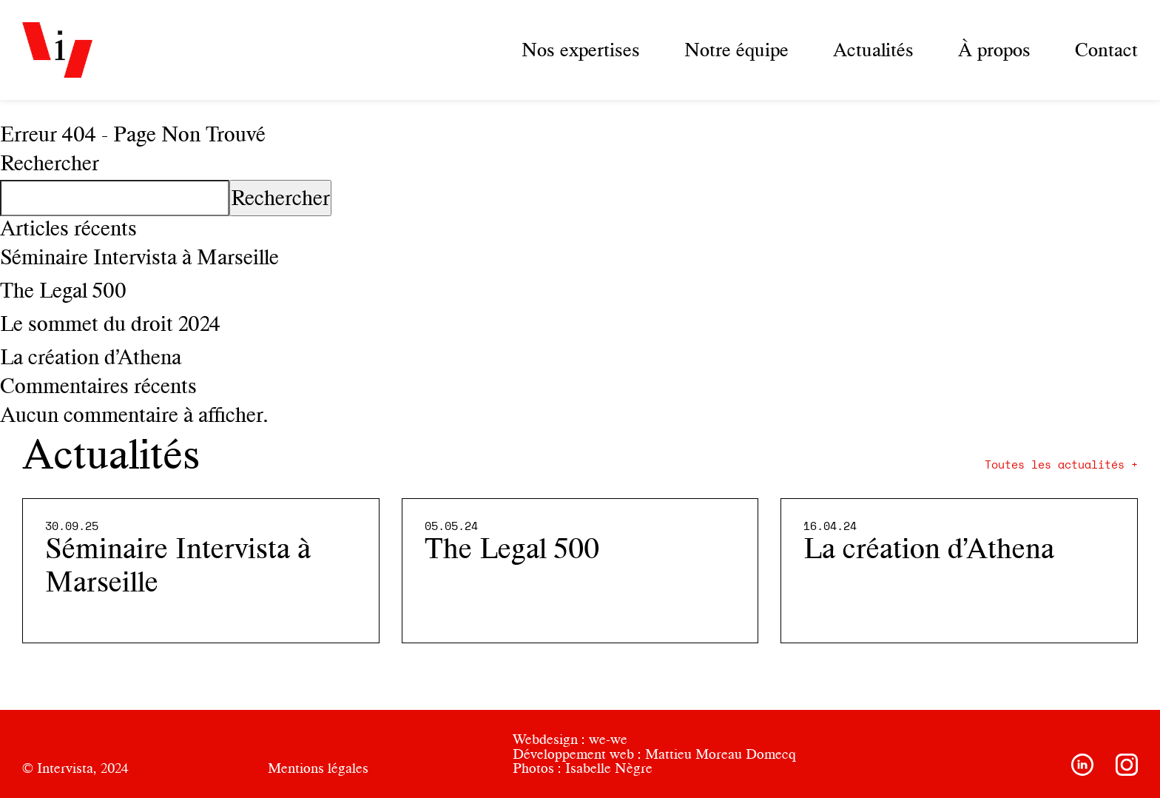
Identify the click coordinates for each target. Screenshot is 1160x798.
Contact (1106, 49)
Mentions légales (318, 768)
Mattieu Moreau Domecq (720, 753)
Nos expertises (581, 49)
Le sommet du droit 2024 (110, 323)
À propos (994, 49)
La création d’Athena (90, 356)
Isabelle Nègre (608, 768)
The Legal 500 (63, 290)
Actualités (873, 49)
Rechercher (49, 162)
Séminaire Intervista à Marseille (139, 256)
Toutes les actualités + (1061, 465)
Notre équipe (736, 49)
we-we (608, 739)
